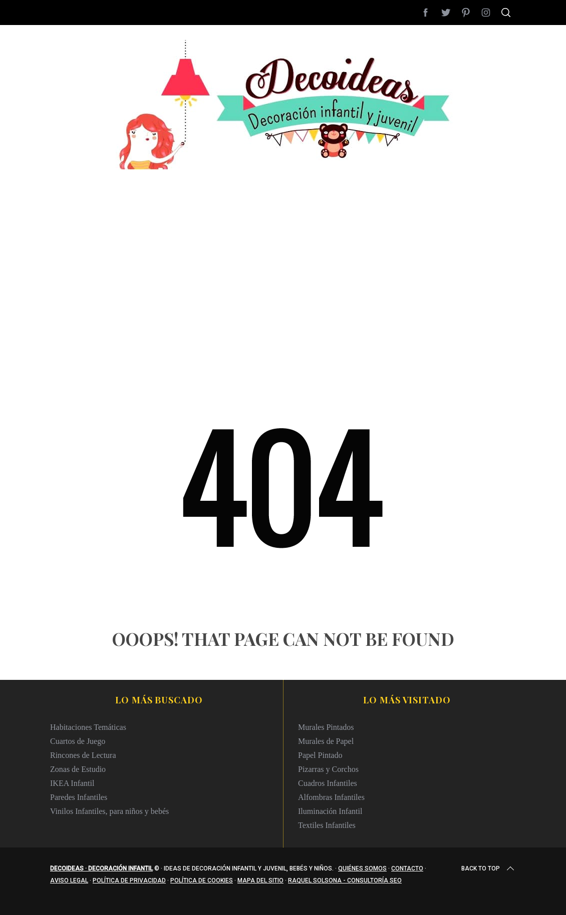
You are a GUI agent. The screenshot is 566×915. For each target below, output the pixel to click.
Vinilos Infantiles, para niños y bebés (109, 811)
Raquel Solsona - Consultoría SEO (345, 880)
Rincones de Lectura (83, 755)
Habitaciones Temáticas (88, 727)
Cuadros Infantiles (327, 783)
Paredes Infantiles (78, 797)
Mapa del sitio (260, 880)
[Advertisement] (283, 240)
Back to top (488, 868)
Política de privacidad (129, 880)
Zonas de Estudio (78, 769)
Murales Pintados (326, 727)
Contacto (407, 868)
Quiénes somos (362, 868)
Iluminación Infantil (330, 811)
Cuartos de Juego (77, 741)
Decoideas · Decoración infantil (101, 868)
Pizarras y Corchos (328, 769)
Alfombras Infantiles (331, 797)
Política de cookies (201, 880)
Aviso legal (69, 880)
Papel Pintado (320, 755)
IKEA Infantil (72, 783)
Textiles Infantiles (327, 825)
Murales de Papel (326, 741)
